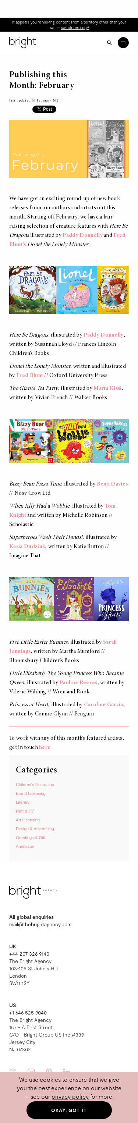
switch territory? (75, 27)
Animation (25, 846)
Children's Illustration (35, 784)
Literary (23, 802)
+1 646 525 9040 (28, 1012)
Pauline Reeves (78, 683)
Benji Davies (112, 484)
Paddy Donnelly (82, 235)
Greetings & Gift (30, 837)
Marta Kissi (107, 388)
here (44, 747)
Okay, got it (69, 1110)
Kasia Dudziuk (27, 547)
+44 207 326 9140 (29, 953)
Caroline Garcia (103, 705)
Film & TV (25, 811)
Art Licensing (28, 820)
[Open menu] (123, 42)
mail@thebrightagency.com (40, 924)
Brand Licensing (31, 793)
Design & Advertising (35, 829)
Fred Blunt (29, 376)
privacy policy (70, 1096)
